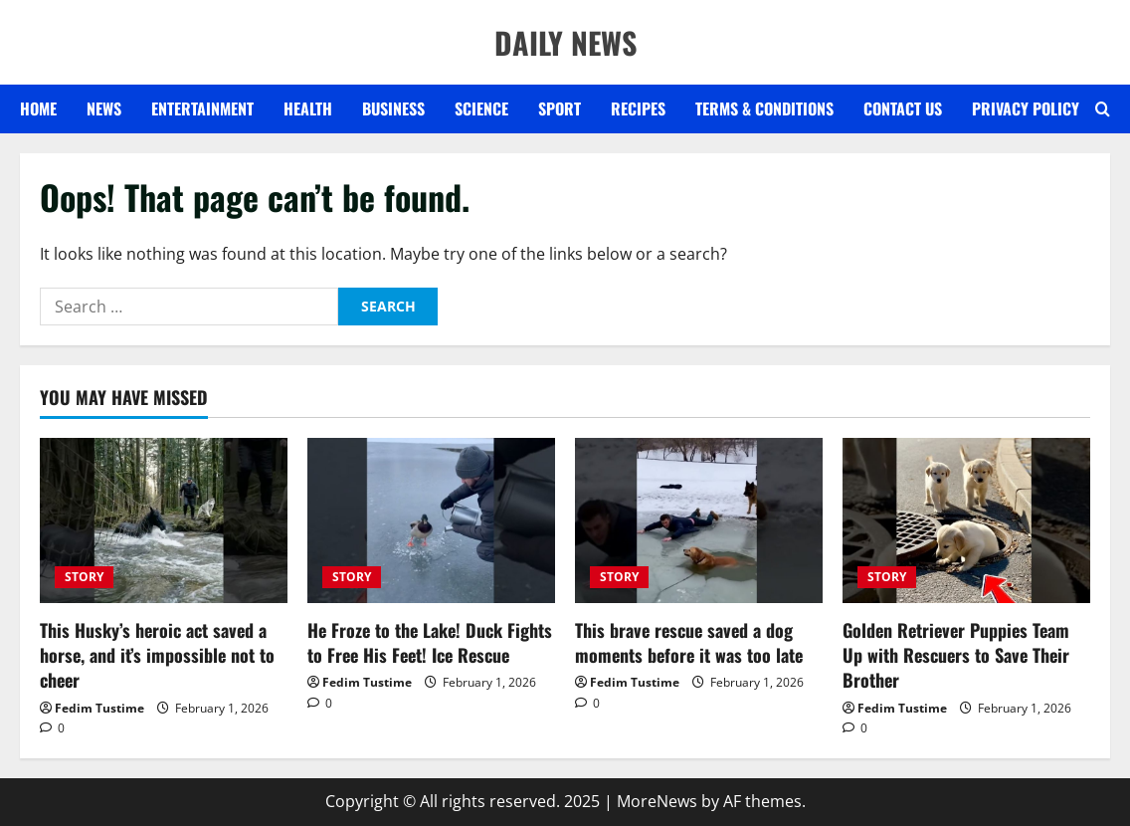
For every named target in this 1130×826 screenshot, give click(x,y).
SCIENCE (481, 108)
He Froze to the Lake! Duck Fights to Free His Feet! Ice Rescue (429, 642)
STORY (84, 576)
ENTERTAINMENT (202, 108)
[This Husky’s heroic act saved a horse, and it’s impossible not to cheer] (163, 520)
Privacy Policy (1025, 108)
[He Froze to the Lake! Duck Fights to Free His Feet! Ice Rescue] (431, 520)
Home (38, 108)
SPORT (559, 108)
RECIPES (638, 108)
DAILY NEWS (565, 42)
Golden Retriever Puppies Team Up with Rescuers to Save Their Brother (956, 655)
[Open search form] (1102, 109)
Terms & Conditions (764, 108)
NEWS (104, 108)
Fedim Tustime (99, 708)
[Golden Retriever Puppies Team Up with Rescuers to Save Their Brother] (966, 520)
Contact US (902, 108)
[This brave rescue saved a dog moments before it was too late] (699, 520)
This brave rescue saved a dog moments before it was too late (689, 642)
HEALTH (307, 108)
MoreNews (657, 801)
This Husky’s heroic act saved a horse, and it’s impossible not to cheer (157, 655)
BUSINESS (393, 108)
